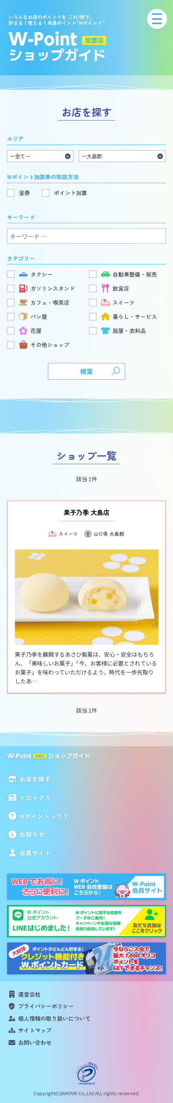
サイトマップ (35, 1030)
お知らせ (32, 834)
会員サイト (35, 852)
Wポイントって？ (44, 816)
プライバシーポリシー (46, 1006)
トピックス (35, 797)
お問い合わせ (35, 1042)
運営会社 (29, 994)
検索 (86, 371)
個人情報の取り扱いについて (54, 1018)
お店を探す (35, 779)
